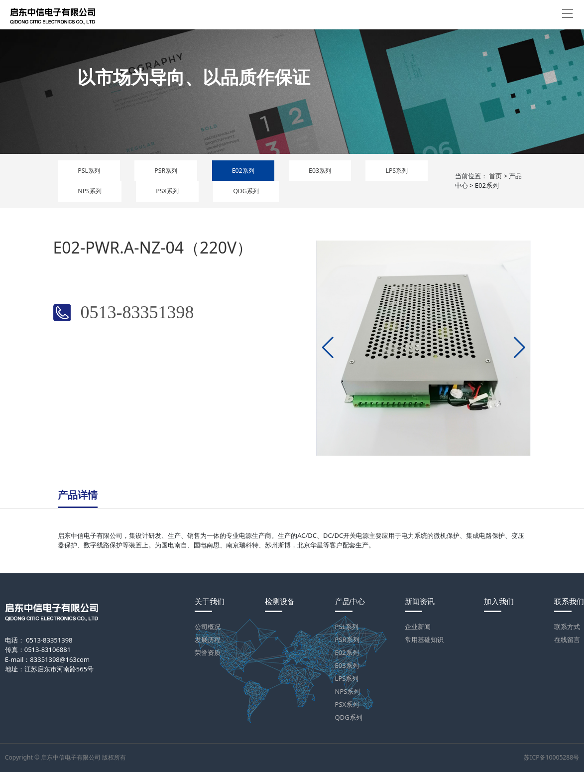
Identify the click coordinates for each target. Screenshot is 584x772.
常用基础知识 (424, 639)
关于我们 (210, 601)
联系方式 (567, 626)
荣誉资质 (208, 652)
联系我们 (569, 601)
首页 (495, 175)
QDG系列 (246, 191)
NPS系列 (90, 191)
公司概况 (208, 626)
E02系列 (243, 170)
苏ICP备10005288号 (551, 757)
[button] (328, 348)
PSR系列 (165, 170)
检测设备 (280, 601)
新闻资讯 (420, 601)
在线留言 (567, 639)
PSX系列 (167, 191)
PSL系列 (89, 170)
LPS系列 (396, 170)
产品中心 (350, 601)
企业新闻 (418, 626)
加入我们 (499, 601)
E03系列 (320, 170)
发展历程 (208, 639)
